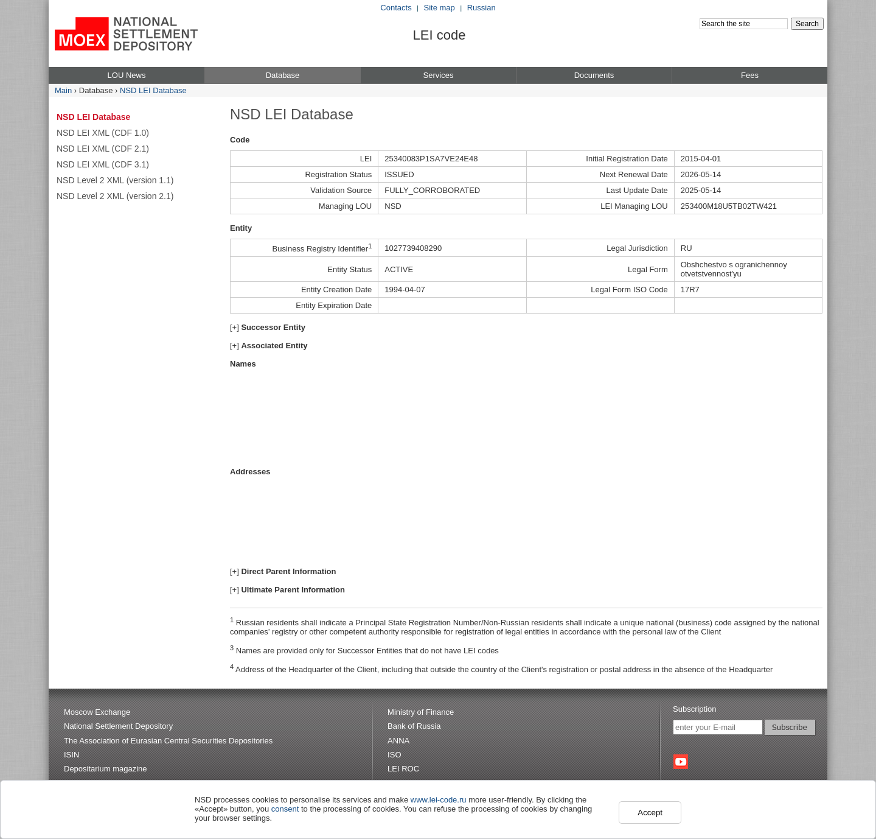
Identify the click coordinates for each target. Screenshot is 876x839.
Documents (594, 75)
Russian (481, 7)
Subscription (695, 709)
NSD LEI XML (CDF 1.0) (103, 133)
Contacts (395, 7)
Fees (750, 75)
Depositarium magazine (105, 768)
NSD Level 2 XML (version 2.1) (115, 196)
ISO (394, 754)
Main (63, 90)
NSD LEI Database (153, 90)
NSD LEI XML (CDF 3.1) (103, 164)
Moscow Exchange (97, 712)
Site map (439, 7)
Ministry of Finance (421, 712)
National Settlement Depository (118, 726)
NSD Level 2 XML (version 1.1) (115, 180)
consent (285, 808)
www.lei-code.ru (439, 799)
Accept (650, 812)
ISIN (71, 754)
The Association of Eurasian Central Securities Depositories (168, 740)
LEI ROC (403, 768)
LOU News (127, 75)
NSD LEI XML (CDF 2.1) (103, 148)
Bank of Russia (414, 726)
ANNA (398, 740)
